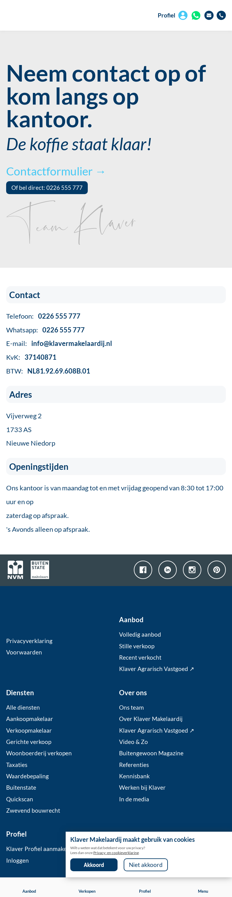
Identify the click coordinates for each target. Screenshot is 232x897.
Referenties (134, 764)
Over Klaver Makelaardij (151, 718)
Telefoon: (43, 316)
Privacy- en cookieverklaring (116, 852)
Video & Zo (133, 741)
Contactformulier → (56, 171)
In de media (134, 799)
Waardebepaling (27, 776)
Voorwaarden (24, 652)
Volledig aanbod (140, 634)
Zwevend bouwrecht (33, 810)
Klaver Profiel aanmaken (38, 848)
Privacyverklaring (29, 641)
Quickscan (19, 799)
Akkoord (94, 864)
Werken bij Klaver (142, 787)
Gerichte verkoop (28, 741)
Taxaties (16, 764)
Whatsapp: (45, 330)
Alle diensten (23, 707)
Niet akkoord (146, 864)
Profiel (166, 15)
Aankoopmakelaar (29, 718)
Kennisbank (134, 776)
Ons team (131, 707)
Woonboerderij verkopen (39, 753)
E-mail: (59, 343)
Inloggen (17, 860)
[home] (40, 15)
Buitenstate (21, 787)
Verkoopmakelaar (29, 730)
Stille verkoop (136, 646)
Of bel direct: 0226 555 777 (47, 187)
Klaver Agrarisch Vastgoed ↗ (156, 668)
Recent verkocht (140, 657)
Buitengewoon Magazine (151, 753)
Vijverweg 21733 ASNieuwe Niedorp (30, 429)
